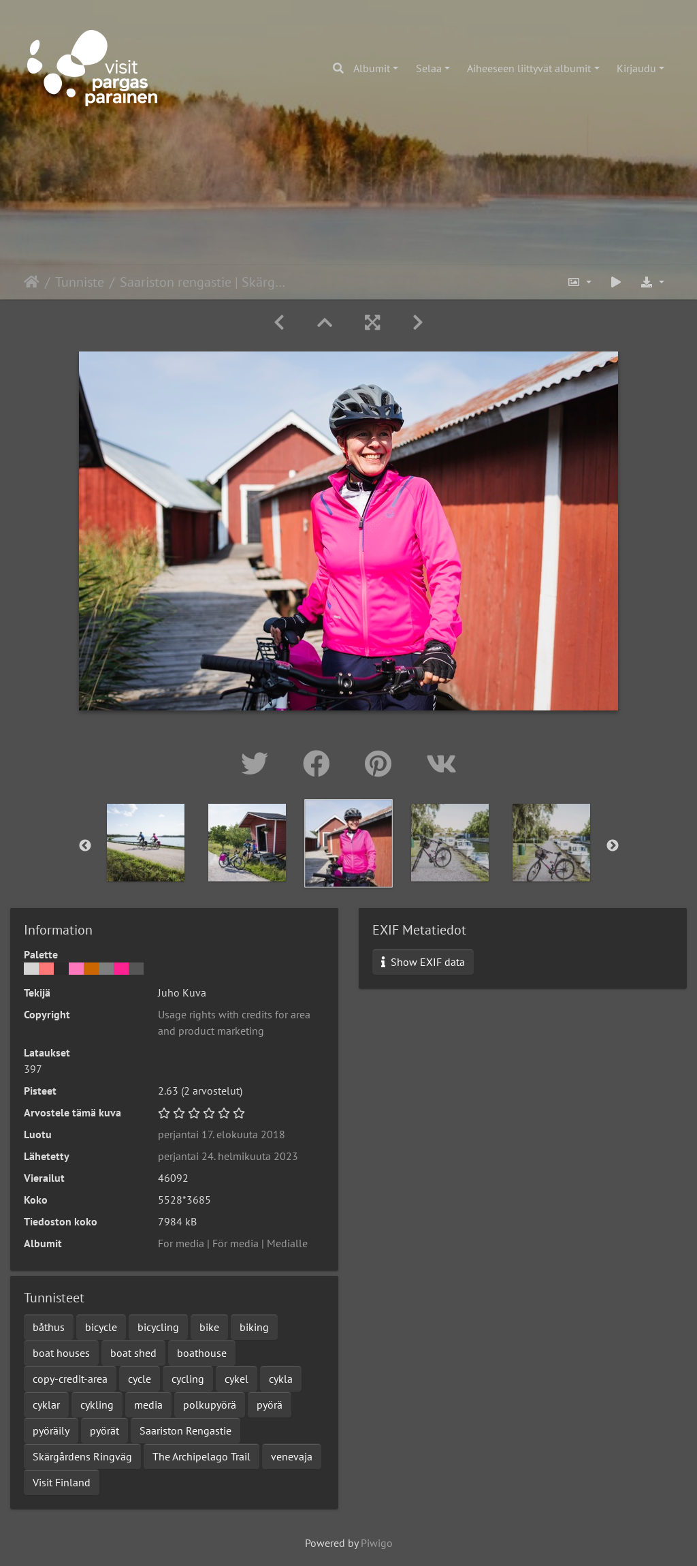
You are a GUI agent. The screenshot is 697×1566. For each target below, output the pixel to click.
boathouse (202, 1353)
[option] (146, 842)
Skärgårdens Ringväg (82, 1456)
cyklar (46, 1404)
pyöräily (51, 1430)
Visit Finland (62, 1482)
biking (254, 1327)
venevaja (291, 1456)
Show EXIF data (423, 962)
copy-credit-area (70, 1378)
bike (209, 1327)
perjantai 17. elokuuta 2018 (221, 1134)
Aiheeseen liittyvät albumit (529, 68)
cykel (236, 1378)
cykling (97, 1404)
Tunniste (79, 282)
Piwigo (377, 1543)
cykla (281, 1378)
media (148, 1404)
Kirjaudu (636, 68)
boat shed (133, 1353)
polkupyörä (209, 1404)
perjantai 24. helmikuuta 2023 (228, 1156)
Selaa (429, 68)
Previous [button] (85, 846)
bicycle (101, 1327)
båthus (49, 1327)
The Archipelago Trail (201, 1456)
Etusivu (31, 282)
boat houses (61, 1353)
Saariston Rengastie (185, 1430)
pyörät (104, 1430)
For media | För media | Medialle (233, 1243)
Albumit (371, 68)
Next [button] (612, 846)
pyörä (269, 1404)
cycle (139, 1378)
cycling (188, 1378)
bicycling (158, 1327)
